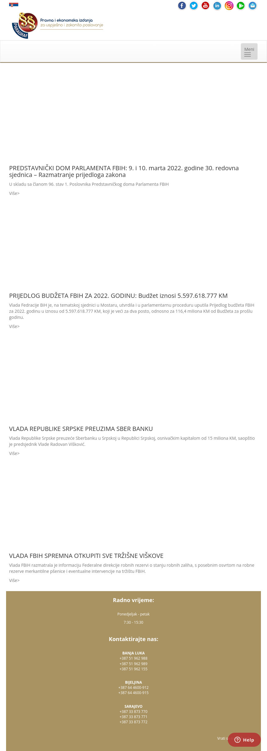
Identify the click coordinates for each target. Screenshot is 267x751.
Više (13, 193)
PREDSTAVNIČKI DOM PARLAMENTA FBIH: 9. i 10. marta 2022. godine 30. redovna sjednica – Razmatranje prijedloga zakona (124, 171)
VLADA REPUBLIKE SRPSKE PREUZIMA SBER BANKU (81, 429)
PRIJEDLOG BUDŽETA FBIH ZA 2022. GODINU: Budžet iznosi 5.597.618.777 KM (118, 295)
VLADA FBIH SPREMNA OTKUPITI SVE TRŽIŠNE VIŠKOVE (86, 556)
